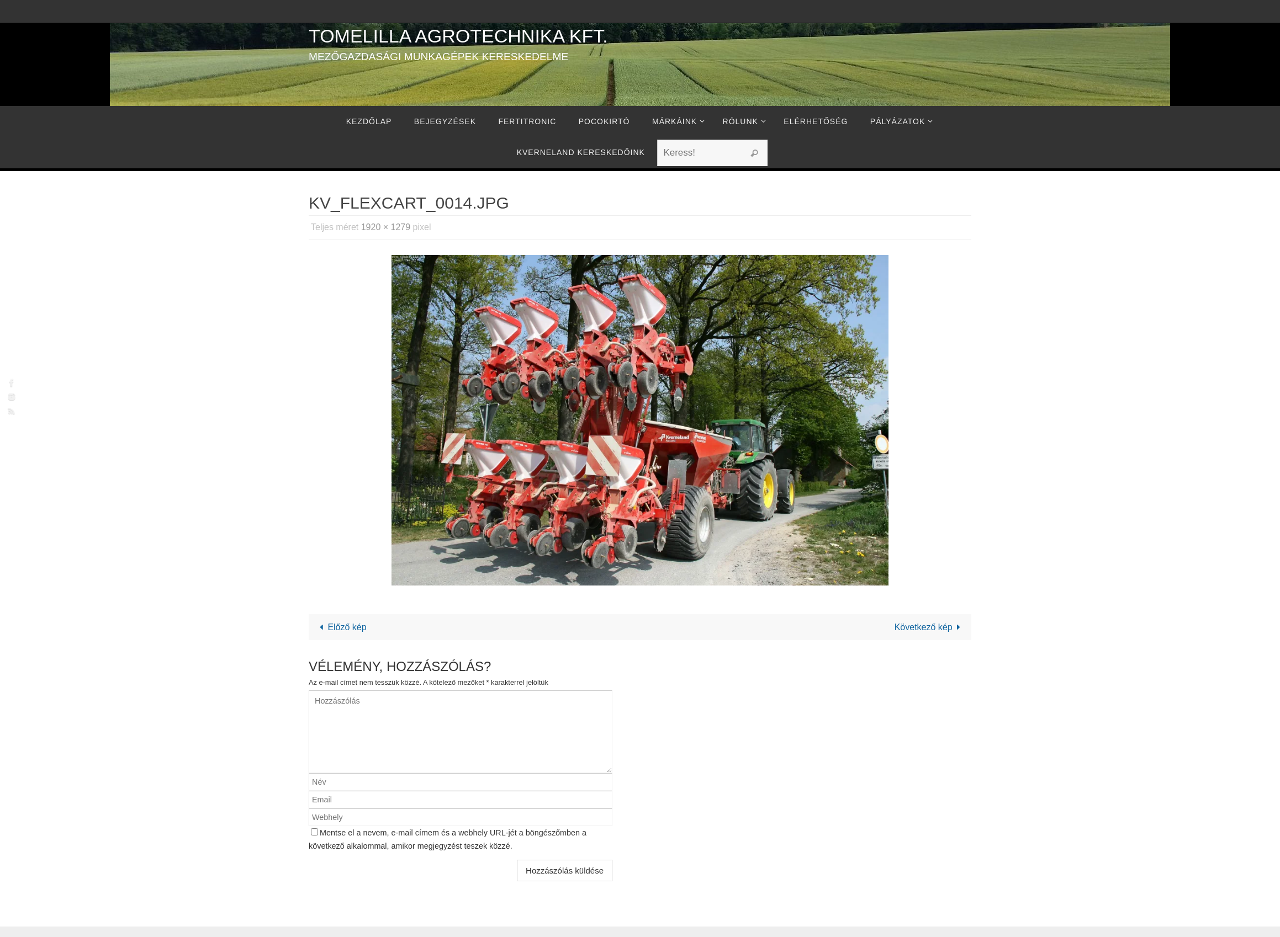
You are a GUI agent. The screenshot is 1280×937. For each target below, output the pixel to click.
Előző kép (341, 627)
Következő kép (930, 627)
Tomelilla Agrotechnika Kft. (458, 35)
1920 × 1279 (385, 227)
